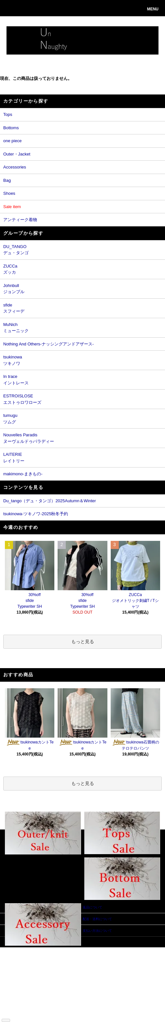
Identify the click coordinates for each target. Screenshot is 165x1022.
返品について (19, 974)
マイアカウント (57, 950)
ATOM (23, 1013)
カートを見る (55, 964)
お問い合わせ (55, 969)
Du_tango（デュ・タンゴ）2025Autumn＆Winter (49, 500)
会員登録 (52, 954)
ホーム (15, 950)
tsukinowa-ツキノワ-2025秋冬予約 (35, 513)
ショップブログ (21, 1008)
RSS (13, 1013)
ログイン (52, 959)
